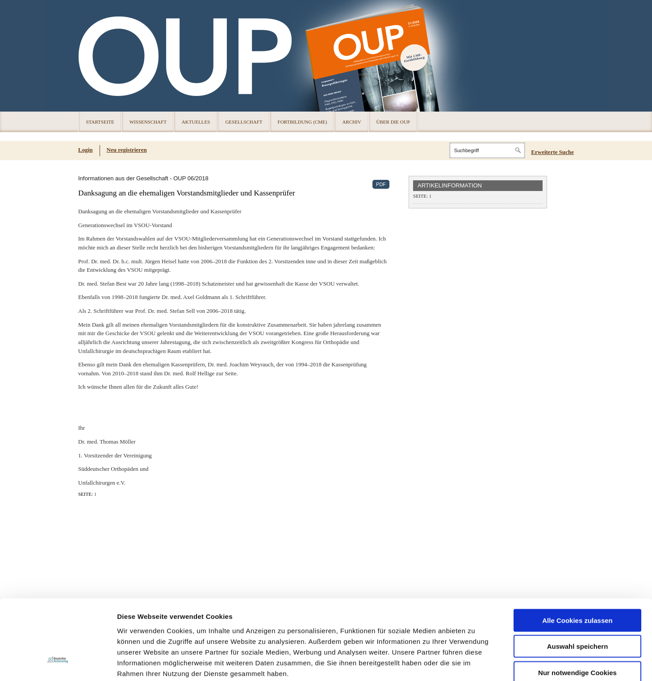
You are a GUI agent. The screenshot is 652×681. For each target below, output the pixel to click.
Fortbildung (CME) (302, 122)
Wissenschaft (148, 122)
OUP (89, 56)
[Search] (487, 150)
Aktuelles (196, 122)
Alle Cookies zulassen (577, 552)
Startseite (100, 122)
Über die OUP (393, 122)
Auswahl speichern (577, 579)
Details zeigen (474, 663)
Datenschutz (138, 627)
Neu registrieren (127, 149)
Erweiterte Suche (552, 152)
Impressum (185, 627)
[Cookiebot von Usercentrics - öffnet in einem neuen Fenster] (58, 663)
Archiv (351, 122)
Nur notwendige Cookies (577, 605)
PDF (381, 184)
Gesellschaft (243, 122)
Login (85, 149)
